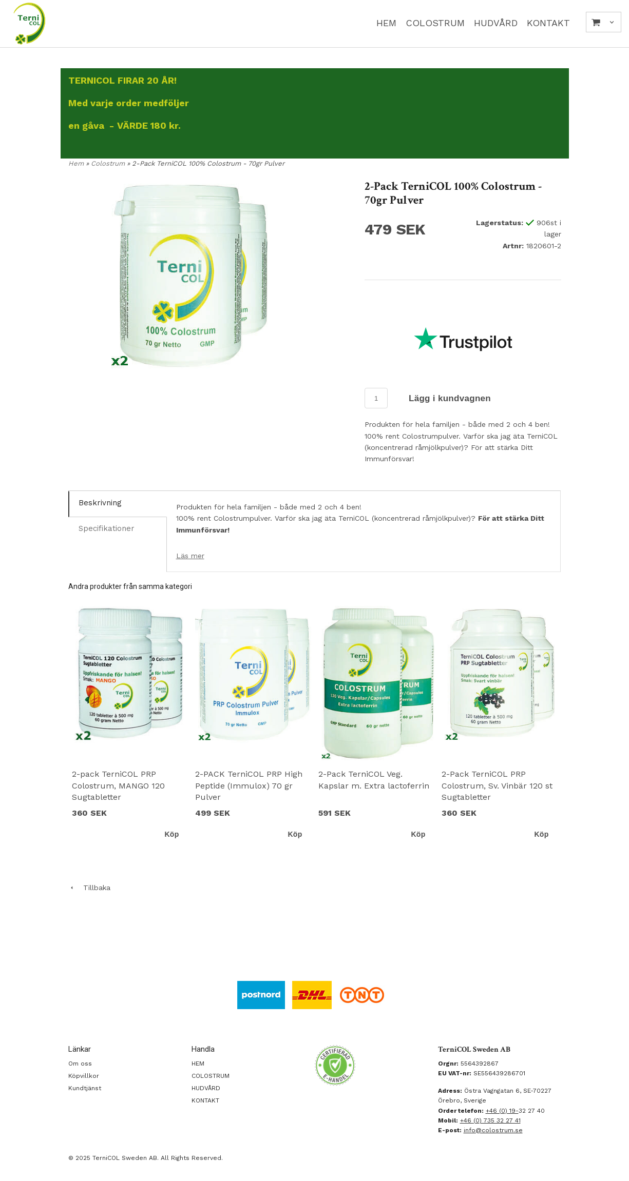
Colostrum (109, 163)
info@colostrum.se (493, 1130)
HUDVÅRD (496, 22)
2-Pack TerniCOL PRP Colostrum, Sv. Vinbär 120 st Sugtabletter (497, 785)
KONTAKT (548, 22)
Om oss (80, 1063)
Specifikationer (107, 528)
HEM (386, 22)
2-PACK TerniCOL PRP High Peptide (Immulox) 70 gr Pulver (248, 785)
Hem (76, 163)
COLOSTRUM (435, 22)
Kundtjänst (84, 1088)
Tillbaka (89, 887)
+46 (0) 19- (502, 1110)
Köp (171, 834)
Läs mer (190, 556)
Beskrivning (100, 502)
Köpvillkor (83, 1075)
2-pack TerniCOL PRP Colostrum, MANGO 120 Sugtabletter (118, 785)
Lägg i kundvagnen (450, 398)
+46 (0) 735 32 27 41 (490, 1120)
